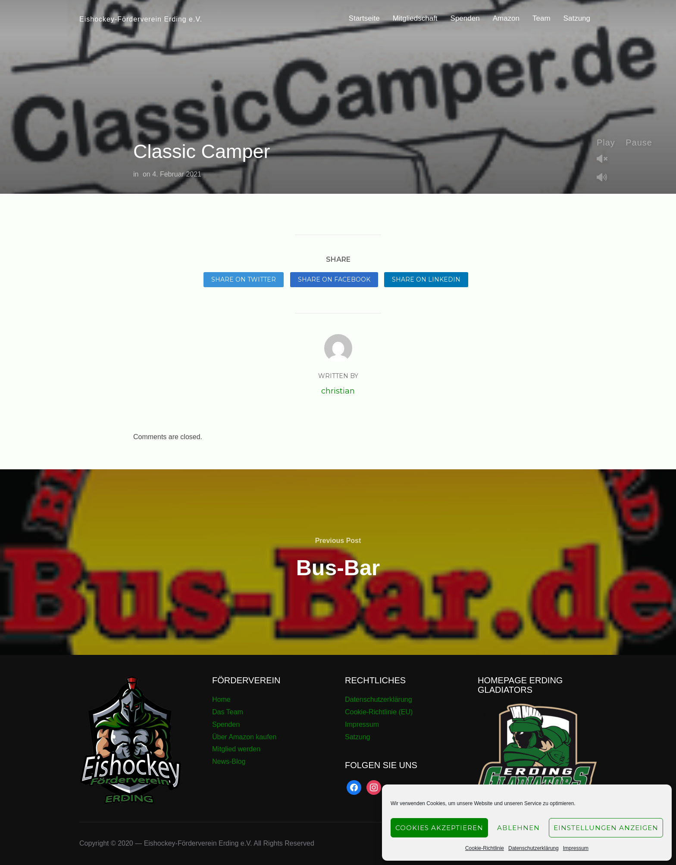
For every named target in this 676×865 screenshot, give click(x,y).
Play (606, 142)
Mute (605, 178)
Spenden (465, 18)
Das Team (227, 712)
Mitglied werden (236, 749)
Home (221, 699)
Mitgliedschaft (415, 18)
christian (338, 391)
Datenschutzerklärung (533, 848)
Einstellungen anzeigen (606, 828)
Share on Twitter (243, 279)
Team (541, 18)
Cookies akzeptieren (439, 828)
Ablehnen (518, 828)
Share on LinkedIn (426, 279)
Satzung (576, 18)
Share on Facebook (334, 279)
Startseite (364, 18)
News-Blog (228, 761)
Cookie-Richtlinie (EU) (379, 712)
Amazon (506, 18)
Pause (639, 142)
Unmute (605, 159)
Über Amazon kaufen (244, 737)
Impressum (575, 848)
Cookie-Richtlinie (484, 848)
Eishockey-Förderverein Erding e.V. (140, 19)
